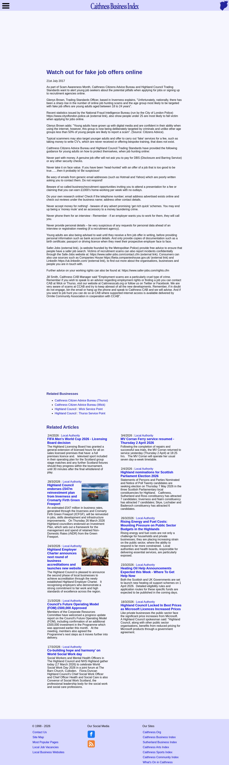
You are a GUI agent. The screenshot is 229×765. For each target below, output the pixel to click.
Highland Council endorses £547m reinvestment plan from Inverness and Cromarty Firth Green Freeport (63, 494)
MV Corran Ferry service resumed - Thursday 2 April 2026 (147, 441)
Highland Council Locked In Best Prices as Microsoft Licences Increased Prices (151, 607)
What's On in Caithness (158, 762)
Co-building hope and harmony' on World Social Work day (73, 652)
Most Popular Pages (45, 742)
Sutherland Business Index (160, 742)
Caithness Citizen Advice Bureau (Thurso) (81, 400)
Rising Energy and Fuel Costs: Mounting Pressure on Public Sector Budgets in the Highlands (148, 525)
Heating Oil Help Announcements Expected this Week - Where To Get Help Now (147, 572)
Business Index (114, 6)
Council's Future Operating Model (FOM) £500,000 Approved (73, 606)
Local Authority (144, 435)
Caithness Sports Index (157, 752)
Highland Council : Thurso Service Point (80, 413)
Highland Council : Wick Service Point (79, 409)
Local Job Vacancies (46, 747)
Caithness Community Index (161, 757)
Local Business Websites (48, 752)
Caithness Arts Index (156, 747)
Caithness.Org (152, 732)
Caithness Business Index (159, 737)
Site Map (38, 737)
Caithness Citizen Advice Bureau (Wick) (80, 404)
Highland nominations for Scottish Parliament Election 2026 (147, 474)
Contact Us (40, 732)
